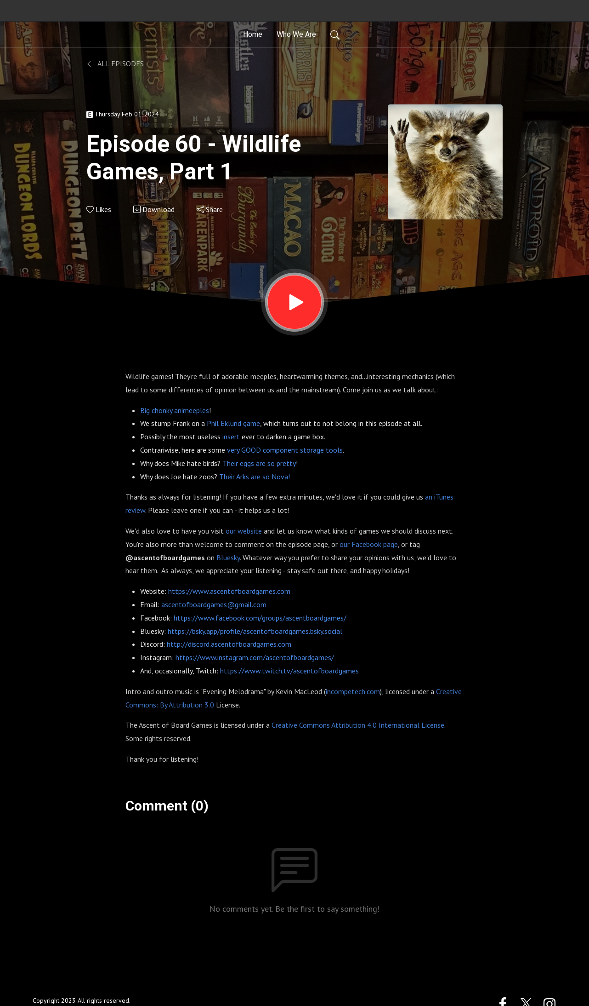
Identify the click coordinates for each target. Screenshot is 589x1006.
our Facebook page (369, 544)
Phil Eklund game (233, 423)
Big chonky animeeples (174, 410)
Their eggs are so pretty (259, 463)
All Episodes (115, 63)
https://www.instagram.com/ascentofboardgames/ (255, 657)
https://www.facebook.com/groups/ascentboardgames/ (260, 617)
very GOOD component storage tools (285, 449)
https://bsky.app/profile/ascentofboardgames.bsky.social (255, 631)
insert (231, 436)
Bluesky (228, 557)
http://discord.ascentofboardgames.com (229, 644)
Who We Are (296, 34)
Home (252, 34)
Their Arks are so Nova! (254, 476)
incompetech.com (353, 691)
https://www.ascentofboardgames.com (229, 591)
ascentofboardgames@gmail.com (213, 604)
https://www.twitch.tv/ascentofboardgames (289, 670)
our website (244, 530)
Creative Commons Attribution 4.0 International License (358, 725)
